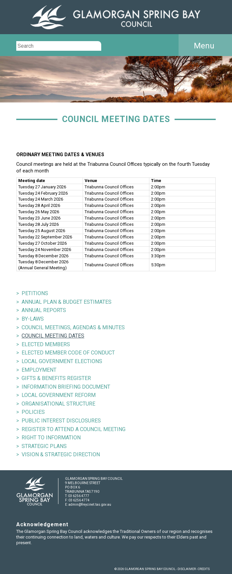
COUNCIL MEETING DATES (53, 336)
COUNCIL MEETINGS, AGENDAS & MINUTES (73, 327)
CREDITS (204, 569)
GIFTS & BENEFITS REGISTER (56, 378)
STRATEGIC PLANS (44, 446)
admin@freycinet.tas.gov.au (89, 504)
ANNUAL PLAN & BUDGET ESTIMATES (67, 302)
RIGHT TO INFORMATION (51, 437)
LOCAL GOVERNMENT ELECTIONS (62, 361)
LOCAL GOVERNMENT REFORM (59, 395)
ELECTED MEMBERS (46, 344)
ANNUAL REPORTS (44, 310)
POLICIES (33, 412)
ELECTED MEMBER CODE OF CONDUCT (68, 353)
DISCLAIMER (187, 569)
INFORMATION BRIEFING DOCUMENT (66, 387)
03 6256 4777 (78, 496)
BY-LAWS (33, 319)
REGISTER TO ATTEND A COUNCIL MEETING (73, 429)
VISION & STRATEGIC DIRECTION (61, 454)
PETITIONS (35, 293)
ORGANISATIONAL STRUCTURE (58, 404)
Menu (204, 45)
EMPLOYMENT (39, 370)
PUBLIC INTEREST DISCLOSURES (61, 420)
